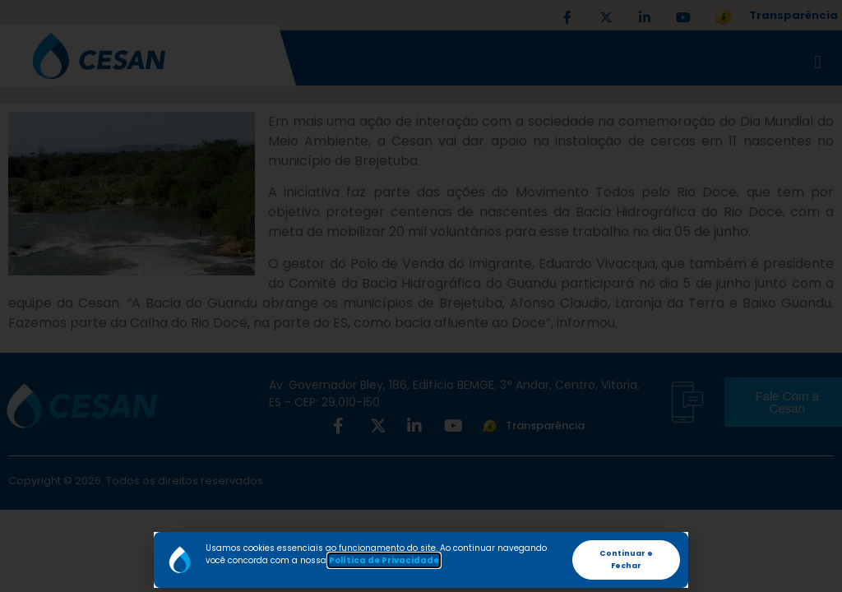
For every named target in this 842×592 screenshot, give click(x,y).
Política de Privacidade (384, 560)
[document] (421, 296)
